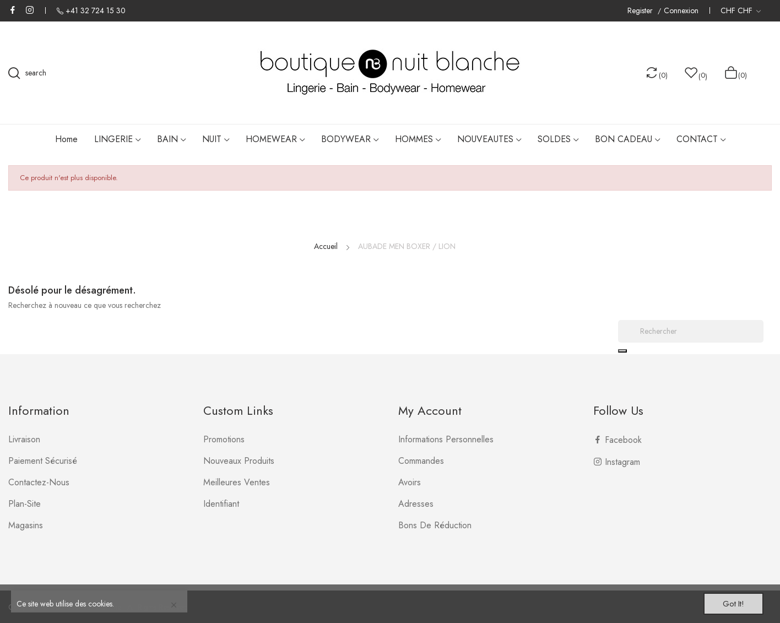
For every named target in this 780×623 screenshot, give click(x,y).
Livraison (24, 439)
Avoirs (409, 482)
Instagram (29, 10)
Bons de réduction (435, 525)
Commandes (421, 460)
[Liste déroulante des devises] (741, 10)
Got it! (728, 602)
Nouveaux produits (238, 460)
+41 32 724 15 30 (96, 10)
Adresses (416, 503)
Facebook (12, 10)
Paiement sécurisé (42, 460)
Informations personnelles (446, 439)
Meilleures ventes (236, 482)
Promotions (224, 439)
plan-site (24, 503)
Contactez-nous (38, 482)
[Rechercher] (690, 331)
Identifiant (221, 503)
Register (641, 11)
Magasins (25, 525)
